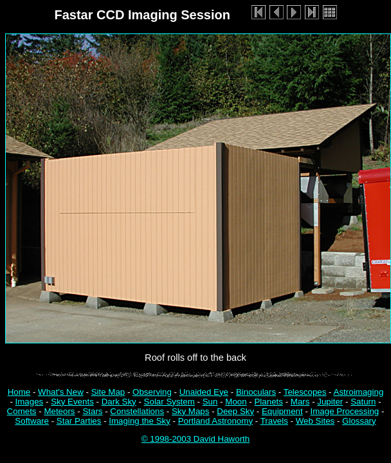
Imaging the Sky (139, 421)
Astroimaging (359, 392)
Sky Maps (191, 411)
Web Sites (315, 421)
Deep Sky (235, 411)
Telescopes (305, 392)
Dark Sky (119, 401)
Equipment (282, 411)
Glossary (359, 421)
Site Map (108, 392)
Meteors (59, 411)
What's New (61, 392)
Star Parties (79, 421)
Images (29, 401)
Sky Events (72, 401)
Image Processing (345, 411)
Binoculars (256, 392)
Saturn (363, 401)
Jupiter (330, 401)
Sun (210, 401)
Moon (235, 401)
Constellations (137, 411)
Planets (268, 401)
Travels (274, 421)
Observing (152, 392)
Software (32, 421)
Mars (300, 401)
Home (19, 392)
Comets (22, 411)
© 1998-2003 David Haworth (195, 439)
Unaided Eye (203, 392)
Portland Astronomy (215, 421)
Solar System (169, 401)
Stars (92, 411)
